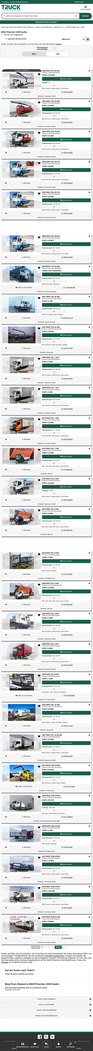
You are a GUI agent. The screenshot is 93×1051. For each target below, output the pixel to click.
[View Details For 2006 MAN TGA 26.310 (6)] (21, 243)
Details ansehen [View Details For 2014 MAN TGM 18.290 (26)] (66, 864)
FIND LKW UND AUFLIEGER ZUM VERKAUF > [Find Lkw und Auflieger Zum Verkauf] (18, 27)
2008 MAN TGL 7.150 (50, 388)
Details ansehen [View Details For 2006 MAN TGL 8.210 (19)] (66, 652)
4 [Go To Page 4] (52, 947)
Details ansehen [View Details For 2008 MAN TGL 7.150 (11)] (66, 396)
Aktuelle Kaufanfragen (54, 956)
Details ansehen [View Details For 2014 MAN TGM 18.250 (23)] (66, 773)
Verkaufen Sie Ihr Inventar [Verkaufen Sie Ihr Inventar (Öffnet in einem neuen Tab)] (52, 22)
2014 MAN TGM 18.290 (51, 856)
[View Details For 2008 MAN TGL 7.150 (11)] (21, 395)
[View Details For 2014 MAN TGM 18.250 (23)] (21, 773)
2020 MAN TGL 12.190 (51, 705)
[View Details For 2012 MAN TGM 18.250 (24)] (21, 803)
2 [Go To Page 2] (45, 947)
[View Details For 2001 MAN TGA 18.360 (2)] (21, 109)
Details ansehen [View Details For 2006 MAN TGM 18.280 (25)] (66, 834)
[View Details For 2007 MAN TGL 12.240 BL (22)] (21, 742)
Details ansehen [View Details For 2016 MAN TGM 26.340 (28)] (66, 925)
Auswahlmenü (85, 8)
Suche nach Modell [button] (46, 1004)
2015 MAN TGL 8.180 (50, 509)
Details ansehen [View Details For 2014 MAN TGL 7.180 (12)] (66, 426)
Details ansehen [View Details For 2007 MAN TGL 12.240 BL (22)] (66, 743)
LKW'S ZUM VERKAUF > (44, 27)
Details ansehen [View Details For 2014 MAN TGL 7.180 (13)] (66, 456)
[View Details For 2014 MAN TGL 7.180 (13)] (21, 456)
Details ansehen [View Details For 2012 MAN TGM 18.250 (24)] (66, 804)
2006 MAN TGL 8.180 (50, 583)
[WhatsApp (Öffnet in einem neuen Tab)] (27, 92)
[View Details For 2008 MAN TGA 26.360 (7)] (21, 274)
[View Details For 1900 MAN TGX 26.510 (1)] (21, 80)
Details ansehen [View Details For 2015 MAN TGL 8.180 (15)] (66, 517)
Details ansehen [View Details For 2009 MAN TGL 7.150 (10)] (66, 365)
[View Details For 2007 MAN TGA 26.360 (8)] (21, 304)
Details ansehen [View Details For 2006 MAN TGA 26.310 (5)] (66, 200)
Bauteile (4, 962)
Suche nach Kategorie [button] (46, 999)
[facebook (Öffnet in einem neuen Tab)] (39, 1036)
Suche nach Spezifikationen (46, 1016)
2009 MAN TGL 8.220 (50, 674)
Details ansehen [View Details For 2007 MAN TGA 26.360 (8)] (66, 305)
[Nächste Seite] (58, 947)
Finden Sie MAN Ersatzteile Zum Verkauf (19, 974)
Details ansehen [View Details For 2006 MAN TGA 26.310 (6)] (66, 244)
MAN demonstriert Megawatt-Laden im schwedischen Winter (26, 987)
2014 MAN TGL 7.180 (50, 418)
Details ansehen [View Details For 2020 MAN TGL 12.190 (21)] (66, 713)
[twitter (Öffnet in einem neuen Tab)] (45, 1036)
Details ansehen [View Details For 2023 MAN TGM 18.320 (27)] (66, 895)
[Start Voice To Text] (76, 16)
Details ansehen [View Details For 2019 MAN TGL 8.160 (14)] (66, 487)
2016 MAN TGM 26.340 (51, 917)
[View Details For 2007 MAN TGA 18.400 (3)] (21, 139)
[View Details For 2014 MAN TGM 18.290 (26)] (21, 864)
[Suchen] (4, 16)
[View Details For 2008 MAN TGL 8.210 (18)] (21, 621)
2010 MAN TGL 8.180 (50, 553)
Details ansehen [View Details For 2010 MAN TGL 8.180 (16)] (66, 561)
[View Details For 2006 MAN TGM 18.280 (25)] (21, 833)
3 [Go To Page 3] (49, 947)
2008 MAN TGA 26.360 (51, 266)
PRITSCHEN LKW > (73, 27)
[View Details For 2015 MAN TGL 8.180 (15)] (21, 516)
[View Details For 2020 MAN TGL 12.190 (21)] (21, 712)
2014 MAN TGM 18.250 (51, 765)
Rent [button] (34, 54)
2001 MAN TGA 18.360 (51, 101)
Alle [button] (57, 54)
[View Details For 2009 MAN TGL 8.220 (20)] (21, 682)
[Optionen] (89, 70)
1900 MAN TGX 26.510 (51, 71)
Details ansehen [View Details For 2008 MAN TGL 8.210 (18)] (66, 622)
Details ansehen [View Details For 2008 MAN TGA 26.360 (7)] (66, 274)
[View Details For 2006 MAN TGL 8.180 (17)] (21, 591)
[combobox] (48, 16)
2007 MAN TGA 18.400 (51, 131)
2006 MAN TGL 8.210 (50, 644)
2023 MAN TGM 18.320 (51, 887)
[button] (66, 39)
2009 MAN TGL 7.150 (50, 357)
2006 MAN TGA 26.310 (51, 162)
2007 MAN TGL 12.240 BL (52, 735)
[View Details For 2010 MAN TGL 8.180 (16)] (21, 560)
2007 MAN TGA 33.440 (51, 327)
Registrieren (24, 2)
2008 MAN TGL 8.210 (50, 614)
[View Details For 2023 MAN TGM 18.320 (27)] (21, 894)
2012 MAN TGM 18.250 (51, 796)
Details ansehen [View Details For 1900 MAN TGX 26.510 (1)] (66, 79)
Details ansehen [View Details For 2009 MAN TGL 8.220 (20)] (66, 682)
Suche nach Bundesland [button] (46, 1010)
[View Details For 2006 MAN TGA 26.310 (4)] (21, 169)
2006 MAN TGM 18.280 (51, 826)
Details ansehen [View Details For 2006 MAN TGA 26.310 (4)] (66, 170)
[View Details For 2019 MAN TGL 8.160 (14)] (21, 486)
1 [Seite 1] (42, 947)
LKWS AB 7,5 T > (60, 27)
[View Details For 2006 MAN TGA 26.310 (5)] (21, 200)
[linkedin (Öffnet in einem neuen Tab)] (52, 1036)
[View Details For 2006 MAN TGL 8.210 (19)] (21, 651)
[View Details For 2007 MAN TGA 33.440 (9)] (21, 335)
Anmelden (5, 2)
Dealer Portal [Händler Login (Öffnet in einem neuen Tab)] (15, 2)
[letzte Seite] (64, 947)
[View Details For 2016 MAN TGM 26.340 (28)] (21, 924)
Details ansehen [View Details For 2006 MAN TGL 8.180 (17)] (66, 591)
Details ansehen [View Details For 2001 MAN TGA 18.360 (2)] (66, 109)
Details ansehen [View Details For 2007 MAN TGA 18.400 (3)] (66, 139)
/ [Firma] (15, 2)
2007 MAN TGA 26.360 (51, 297)
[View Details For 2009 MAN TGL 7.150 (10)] (21, 365)
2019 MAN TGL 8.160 (50, 479)
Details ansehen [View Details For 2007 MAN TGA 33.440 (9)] (66, 335)
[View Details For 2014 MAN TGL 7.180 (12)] (21, 425)
